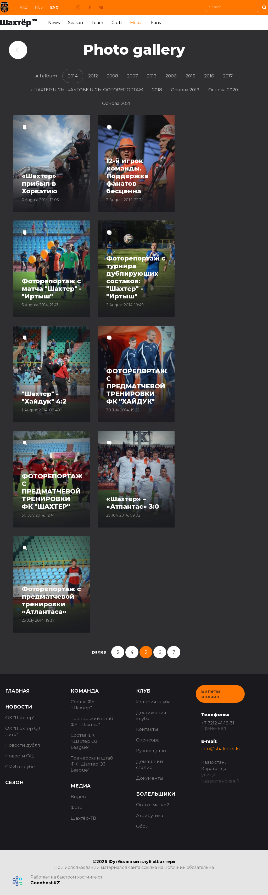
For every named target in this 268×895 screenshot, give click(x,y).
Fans (156, 22)
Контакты (147, 729)
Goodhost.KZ (45, 882)
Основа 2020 (223, 89)
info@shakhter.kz (221, 748)
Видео (78, 796)
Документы (149, 778)
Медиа (81, 786)
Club (116, 22)
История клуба (153, 701)
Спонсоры (148, 740)
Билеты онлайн (210, 694)
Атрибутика (149, 815)
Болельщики (155, 794)
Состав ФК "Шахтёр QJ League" (84, 741)
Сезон (14, 782)
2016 (209, 75)
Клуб (143, 691)
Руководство (151, 750)
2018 (157, 89)
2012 (93, 75)
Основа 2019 (185, 89)
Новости (18, 707)
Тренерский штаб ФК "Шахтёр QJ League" (92, 764)
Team (97, 22)
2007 (132, 75)
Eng (54, 7)
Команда (85, 691)
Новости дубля (22, 745)
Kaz (23, 7)
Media (136, 22)
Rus (39, 7)
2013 (152, 75)
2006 (171, 75)
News (54, 22)
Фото (76, 807)
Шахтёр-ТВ (83, 818)
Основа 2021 (116, 103)
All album (46, 75)
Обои (142, 826)
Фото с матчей (153, 804)
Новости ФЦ (19, 755)
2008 (112, 75)
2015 (190, 75)
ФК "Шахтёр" (20, 717)
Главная (17, 691)
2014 (73, 75)
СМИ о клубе (20, 766)
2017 (228, 75)
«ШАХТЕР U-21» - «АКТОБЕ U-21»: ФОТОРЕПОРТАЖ (86, 89)
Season (75, 22)
